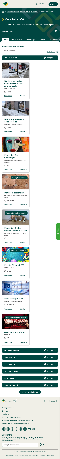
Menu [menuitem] (53, 4)
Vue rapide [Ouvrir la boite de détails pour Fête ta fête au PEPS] (8, 276)
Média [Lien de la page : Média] (5, 414)
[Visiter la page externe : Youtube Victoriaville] (25, 429)
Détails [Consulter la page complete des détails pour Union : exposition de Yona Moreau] (23, 132)
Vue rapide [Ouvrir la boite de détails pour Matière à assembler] (8, 205)
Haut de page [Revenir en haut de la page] (50, 401)
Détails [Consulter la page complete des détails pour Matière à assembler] (23, 205)
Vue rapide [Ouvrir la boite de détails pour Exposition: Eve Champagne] (8, 169)
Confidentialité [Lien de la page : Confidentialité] (33, 455)
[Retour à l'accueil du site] (3, 12)
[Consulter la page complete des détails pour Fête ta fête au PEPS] (15, 269)
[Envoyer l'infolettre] (41, 445)
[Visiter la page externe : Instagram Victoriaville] (16, 429)
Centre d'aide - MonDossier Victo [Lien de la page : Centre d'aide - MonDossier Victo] (15, 424)
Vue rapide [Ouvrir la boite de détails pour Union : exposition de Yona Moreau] (8, 132)
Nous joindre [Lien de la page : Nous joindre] (8, 408)
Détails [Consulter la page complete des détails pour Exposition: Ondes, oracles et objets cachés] (23, 242)
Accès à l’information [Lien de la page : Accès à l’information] (21, 455)
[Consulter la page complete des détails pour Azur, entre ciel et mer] (15, 336)
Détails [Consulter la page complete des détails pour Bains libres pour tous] (23, 309)
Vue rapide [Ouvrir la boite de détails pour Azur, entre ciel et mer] (8, 342)
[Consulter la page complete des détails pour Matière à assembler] (15, 198)
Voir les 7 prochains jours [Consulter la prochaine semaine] (30, 392)
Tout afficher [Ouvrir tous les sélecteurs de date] (52, 52)
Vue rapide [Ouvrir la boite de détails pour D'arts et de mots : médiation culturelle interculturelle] (8, 96)
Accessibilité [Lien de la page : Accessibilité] (10, 455)
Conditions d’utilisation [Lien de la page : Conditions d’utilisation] (47, 455)
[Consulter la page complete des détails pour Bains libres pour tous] (15, 302)
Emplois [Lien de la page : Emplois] (6, 411)
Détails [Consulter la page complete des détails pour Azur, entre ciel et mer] (23, 342)
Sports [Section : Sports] (42, 40)
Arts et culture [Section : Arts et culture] (16, 40)
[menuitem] (5, 4)
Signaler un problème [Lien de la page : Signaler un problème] (11, 417)
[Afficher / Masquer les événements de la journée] (51, 57)
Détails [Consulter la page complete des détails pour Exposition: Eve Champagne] (23, 169)
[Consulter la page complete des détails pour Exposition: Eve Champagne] (15, 161)
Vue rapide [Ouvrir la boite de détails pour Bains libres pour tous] (8, 309)
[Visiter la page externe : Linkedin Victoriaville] (21, 429)
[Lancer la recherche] (56, 31)
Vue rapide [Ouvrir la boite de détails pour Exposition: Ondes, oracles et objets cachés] (8, 242)
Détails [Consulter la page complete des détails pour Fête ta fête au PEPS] (23, 276)
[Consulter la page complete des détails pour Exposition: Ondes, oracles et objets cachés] (15, 234)
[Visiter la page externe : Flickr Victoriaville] (29, 429)
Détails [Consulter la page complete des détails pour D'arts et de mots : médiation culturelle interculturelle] (23, 96)
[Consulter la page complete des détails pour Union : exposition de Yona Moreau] (15, 124)
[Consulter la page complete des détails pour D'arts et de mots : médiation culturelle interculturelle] (15, 87)
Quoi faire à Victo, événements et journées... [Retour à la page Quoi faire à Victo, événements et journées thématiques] (22, 12)
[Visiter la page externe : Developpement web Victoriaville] (33, 429)
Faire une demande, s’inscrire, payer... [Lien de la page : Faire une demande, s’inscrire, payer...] (17, 420)
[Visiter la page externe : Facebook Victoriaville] (4, 429)
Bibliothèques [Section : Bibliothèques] (31, 40)
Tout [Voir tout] (5, 40)
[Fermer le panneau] (58, 231)
